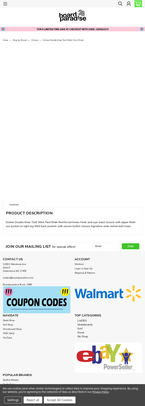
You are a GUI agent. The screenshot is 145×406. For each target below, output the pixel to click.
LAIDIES (82, 320)
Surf (80, 328)
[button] (37, 299)
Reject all (33, 400)
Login (78, 268)
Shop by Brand (20, 40)
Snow (80, 332)
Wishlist (79, 264)
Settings (13, 400)
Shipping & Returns (85, 272)
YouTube (7, 337)
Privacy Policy (100, 392)
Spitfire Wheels (11, 379)
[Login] (129, 4)
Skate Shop (9, 320)
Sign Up (88, 268)
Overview (14, 204)
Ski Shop (82, 336)
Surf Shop (8, 324)
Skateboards (85, 324)
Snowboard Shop (12, 329)
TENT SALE (9, 333)
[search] (120, 4)
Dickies (34, 40)
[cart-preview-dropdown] (137, 3)
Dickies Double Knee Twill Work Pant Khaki (63, 40)
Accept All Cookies (59, 400)
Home (5, 40)
